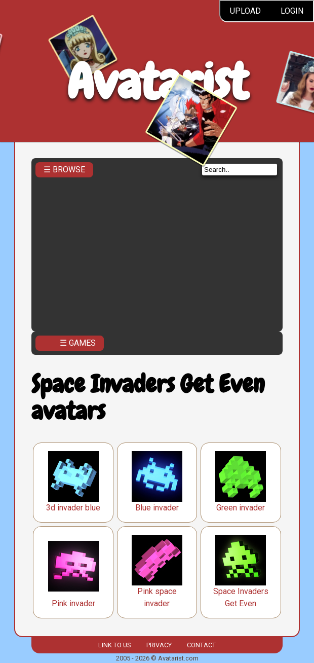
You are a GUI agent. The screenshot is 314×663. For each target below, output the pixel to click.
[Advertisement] (157, 251)
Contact (201, 645)
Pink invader (73, 603)
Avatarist (157, 82)
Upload (245, 11)
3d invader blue (73, 507)
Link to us (114, 645)
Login (292, 11)
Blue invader (157, 507)
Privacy (159, 645)
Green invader (240, 507)
